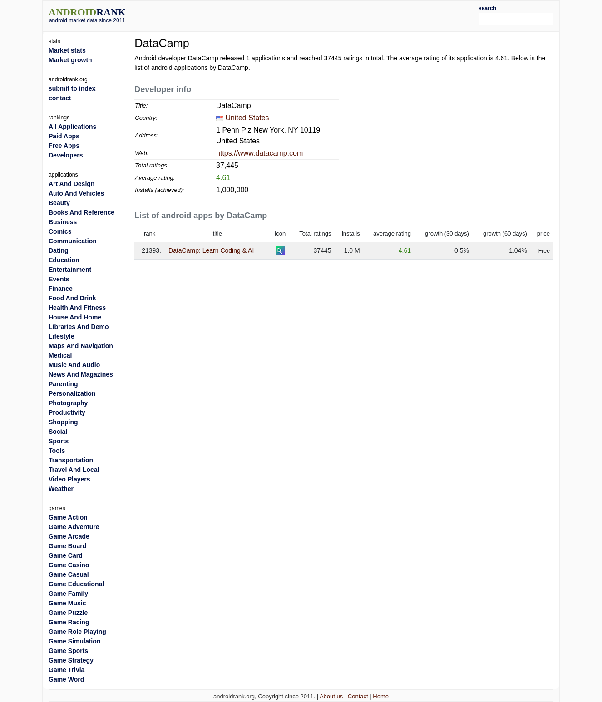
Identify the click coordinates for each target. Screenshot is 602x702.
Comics (60, 231)
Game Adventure (74, 526)
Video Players (69, 479)
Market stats (67, 50)
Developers (66, 155)
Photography (68, 403)
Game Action (68, 517)
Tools (57, 450)
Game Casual (69, 574)
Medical (60, 355)
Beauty (59, 202)
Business (63, 222)
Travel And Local (74, 469)
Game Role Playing (77, 631)
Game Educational (76, 584)
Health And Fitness (77, 307)
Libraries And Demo (79, 326)
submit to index (72, 88)
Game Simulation (74, 641)
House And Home (75, 317)
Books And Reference (81, 212)
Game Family (68, 593)
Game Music (67, 603)
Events (59, 279)
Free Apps (64, 145)
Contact (358, 696)
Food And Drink (72, 298)
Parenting (63, 384)
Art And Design (71, 183)
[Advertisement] (322, 14)
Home (381, 696)
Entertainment (70, 269)
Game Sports (68, 650)
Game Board (67, 546)
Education (64, 260)
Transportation (71, 460)
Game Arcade (69, 536)
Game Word (66, 679)
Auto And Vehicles (76, 193)
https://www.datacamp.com (259, 153)
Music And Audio (74, 364)
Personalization (72, 393)
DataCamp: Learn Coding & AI (211, 250)
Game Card (66, 555)
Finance (61, 288)
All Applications (72, 126)
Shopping (63, 422)
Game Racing (69, 622)
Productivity (67, 412)
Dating (59, 250)
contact (60, 98)
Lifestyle (61, 336)
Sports (59, 441)
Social (58, 431)
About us (331, 696)
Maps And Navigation (81, 345)
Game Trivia (66, 669)
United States (247, 118)
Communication (73, 241)
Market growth (70, 60)
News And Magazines (81, 374)
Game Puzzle (68, 612)
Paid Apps (64, 136)
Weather (61, 488)
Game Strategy (71, 660)
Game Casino (69, 565)
